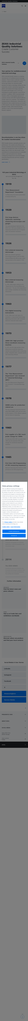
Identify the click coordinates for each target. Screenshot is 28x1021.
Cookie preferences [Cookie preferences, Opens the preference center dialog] (14, 531)
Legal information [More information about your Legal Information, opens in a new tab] (15, 527)
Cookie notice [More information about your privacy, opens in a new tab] (6, 527)
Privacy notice (8, 522)
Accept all (14, 535)
